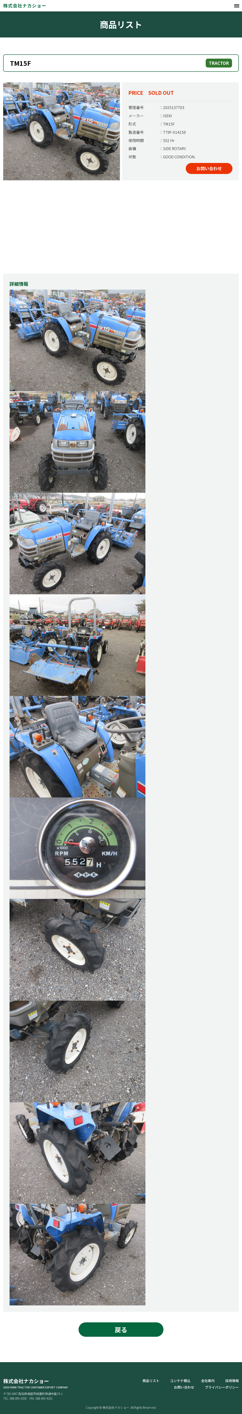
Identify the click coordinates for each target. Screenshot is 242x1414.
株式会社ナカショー (24, 5)
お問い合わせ (209, 168)
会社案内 (208, 1380)
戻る (121, 1329)
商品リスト (150, 1380)
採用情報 (232, 1380)
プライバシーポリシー (222, 1387)
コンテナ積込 (180, 1380)
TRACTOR (219, 63)
